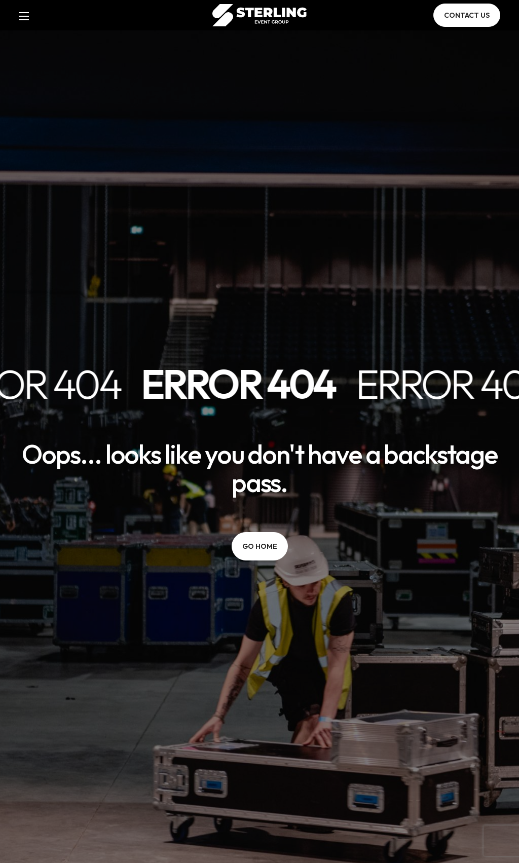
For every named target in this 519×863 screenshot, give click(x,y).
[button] (466, 15)
